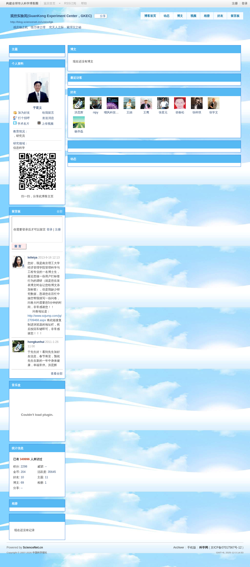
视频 (193, 16)
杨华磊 (78, 131)
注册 (235, 3)
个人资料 (17, 63)
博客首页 (150, 16)
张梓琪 (196, 112)
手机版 (191, 547)
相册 (207, 16)
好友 (220, 16)
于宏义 (37, 107)
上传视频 (47, 123)
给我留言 (48, 112)
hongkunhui (36, 342)
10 (22, 477)
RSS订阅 (70, 3)
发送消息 (48, 118)
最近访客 (76, 78)
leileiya (32, 257)
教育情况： (20, 131)
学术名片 (23, 123)
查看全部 (56, 373)
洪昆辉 (78, 112)
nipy (95, 112)
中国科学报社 (39, 552)
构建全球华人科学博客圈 (22, 3)
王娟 (129, 112)
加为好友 (24, 112)
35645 (52, 472)
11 (46, 477)
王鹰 (146, 112)
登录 (245, 3)
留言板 (235, 16)
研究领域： (20, 143)
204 (23, 472)
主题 (15, 49)
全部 (59, 211)
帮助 (84, 3)
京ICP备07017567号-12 (226, 547)
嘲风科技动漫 (113, 112)
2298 (24, 466)
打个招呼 (24, 118)
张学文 (213, 112)
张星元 (163, 112)
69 (22, 482)
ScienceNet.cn (33, 547)
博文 (180, 16)
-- (46, 466)
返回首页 (49, 3)
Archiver (178, 547)
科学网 (203, 547)
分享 (103, 16)
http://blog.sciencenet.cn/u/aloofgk (31, 21)
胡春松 (180, 112)
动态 (166, 16)
